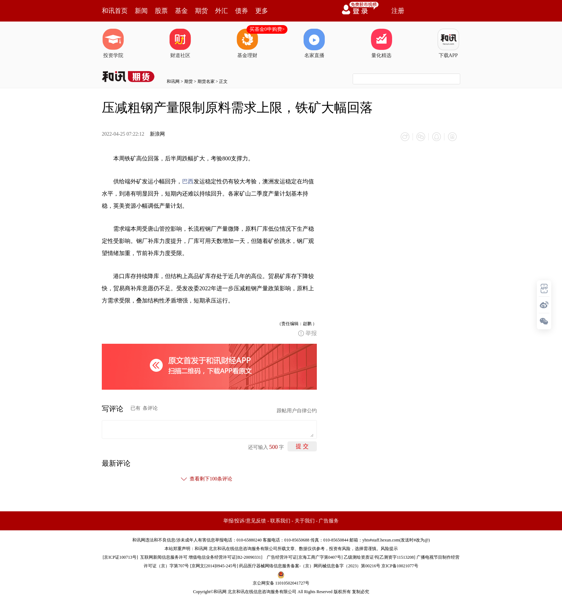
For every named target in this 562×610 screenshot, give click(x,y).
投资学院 (113, 43)
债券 (241, 10)
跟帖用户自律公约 (297, 410)
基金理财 (247, 43)
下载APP (448, 43)
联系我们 (280, 521)
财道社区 (180, 43)
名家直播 (314, 43)
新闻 (141, 10)
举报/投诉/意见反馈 (244, 521)
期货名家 (206, 81)
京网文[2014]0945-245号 (214, 565)
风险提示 (389, 548)
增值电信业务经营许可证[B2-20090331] (225, 557)
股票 (161, 10)
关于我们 (305, 521)
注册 (397, 10)
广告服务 (329, 521)
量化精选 (381, 43)
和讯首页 (115, 10)
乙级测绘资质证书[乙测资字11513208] (379, 557)
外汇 (221, 10)
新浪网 (157, 134)
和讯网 (173, 81)
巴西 (188, 181)
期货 (201, 10)
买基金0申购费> (267, 29)
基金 (181, 10)
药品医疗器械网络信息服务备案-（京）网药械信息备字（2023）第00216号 (309, 565)
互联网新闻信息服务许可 (163, 557)
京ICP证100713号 (120, 557)
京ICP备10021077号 (399, 565)
